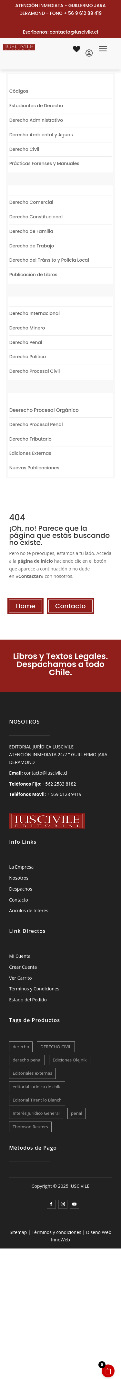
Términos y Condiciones (34, 989)
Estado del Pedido (28, 1000)
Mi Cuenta (19, 956)
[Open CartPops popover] (108, 1370)
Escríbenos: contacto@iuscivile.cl (60, 32)
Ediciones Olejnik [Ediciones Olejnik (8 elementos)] (69, 1060)
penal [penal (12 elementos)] (76, 1113)
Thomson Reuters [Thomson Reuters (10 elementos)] (30, 1127)
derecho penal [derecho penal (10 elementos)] (27, 1060)
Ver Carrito (20, 978)
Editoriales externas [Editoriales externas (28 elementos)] (32, 1073)
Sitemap (18, 1232)
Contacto (70, 606)
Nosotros (18, 878)
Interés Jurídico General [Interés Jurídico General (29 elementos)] (36, 1113)
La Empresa (21, 867)
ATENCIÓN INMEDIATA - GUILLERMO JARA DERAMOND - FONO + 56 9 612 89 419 (60, 9)
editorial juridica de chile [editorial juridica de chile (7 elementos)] (37, 1087)
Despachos (20, 889)
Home (25, 606)
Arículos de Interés (28, 910)
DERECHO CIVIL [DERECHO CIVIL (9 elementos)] (55, 1047)
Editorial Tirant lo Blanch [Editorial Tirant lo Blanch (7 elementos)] (37, 1100)
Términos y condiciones (56, 1232)
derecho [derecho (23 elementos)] (21, 1047)
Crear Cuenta (23, 967)
